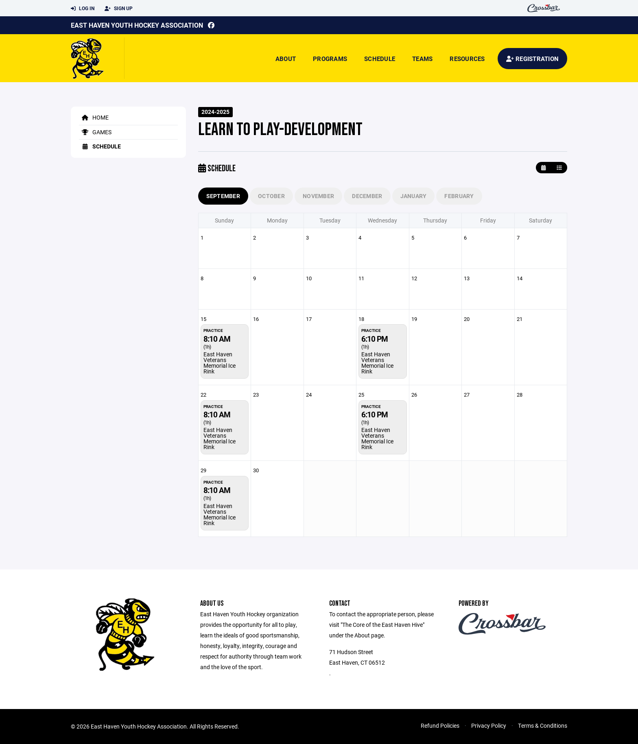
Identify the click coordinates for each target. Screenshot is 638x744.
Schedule (379, 59)
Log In (82, 8)
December (367, 196)
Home (94, 117)
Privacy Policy (488, 725)
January (413, 196)
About (285, 59)
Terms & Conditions (542, 725)
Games (95, 132)
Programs (330, 59)
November (318, 196)
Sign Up (119, 8)
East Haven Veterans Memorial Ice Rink (219, 362)
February (459, 196)
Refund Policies (440, 725)
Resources (467, 59)
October (271, 196)
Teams (422, 59)
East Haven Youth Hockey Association (137, 25)
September (223, 196)
